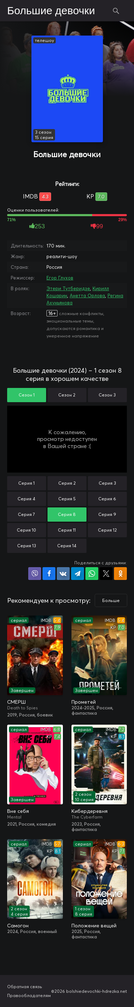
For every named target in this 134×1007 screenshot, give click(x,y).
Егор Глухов (59, 278)
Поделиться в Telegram (77, 573)
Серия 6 (107, 498)
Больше (111, 600)
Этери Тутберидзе (68, 288)
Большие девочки (51, 11)
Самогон (18, 925)
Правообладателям (29, 995)
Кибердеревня (89, 811)
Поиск (116, 10)
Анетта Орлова (87, 295)
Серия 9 (107, 514)
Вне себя (18, 811)
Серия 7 (26, 514)
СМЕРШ (16, 702)
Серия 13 (26, 545)
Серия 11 (67, 530)
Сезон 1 (27, 395)
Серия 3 (107, 483)
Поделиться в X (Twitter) (106, 573)
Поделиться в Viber (34, 573)
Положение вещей (93, 925)
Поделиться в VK (63, 573)
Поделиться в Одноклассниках (120, 573)
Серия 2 (67, 483)
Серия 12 (107, 530)
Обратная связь (24, 986)
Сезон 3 (107, 395)
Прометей (83, 702)
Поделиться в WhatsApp (91, 573)
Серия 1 (26, 483)
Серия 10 (26, 530)
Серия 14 (66, 545)
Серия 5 (67, 498)
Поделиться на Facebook (49, 573)
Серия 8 (67, 514)
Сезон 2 (66, 395)
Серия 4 (26, 498)
